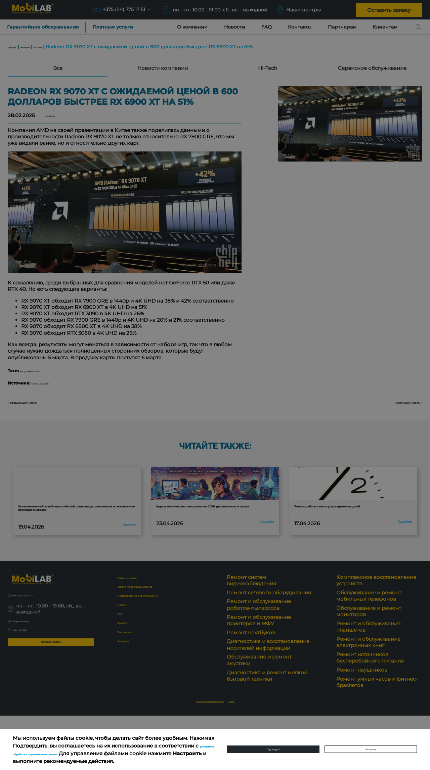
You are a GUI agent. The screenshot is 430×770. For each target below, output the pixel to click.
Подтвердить (273, 749)
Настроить (370, 749)
